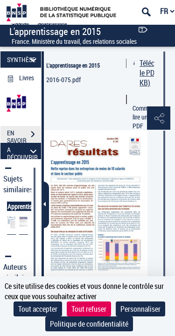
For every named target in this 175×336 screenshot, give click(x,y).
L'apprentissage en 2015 (73, 65)
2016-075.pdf (63, 79)
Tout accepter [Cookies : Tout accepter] (37, 309)
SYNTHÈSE (23, 59)
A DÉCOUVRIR (23, 151)
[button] (158, 118)
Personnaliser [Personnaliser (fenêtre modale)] (140, 309)
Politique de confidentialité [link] (89, 324)
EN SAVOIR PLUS (24, 135)
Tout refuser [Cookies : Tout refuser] (88, 309)
